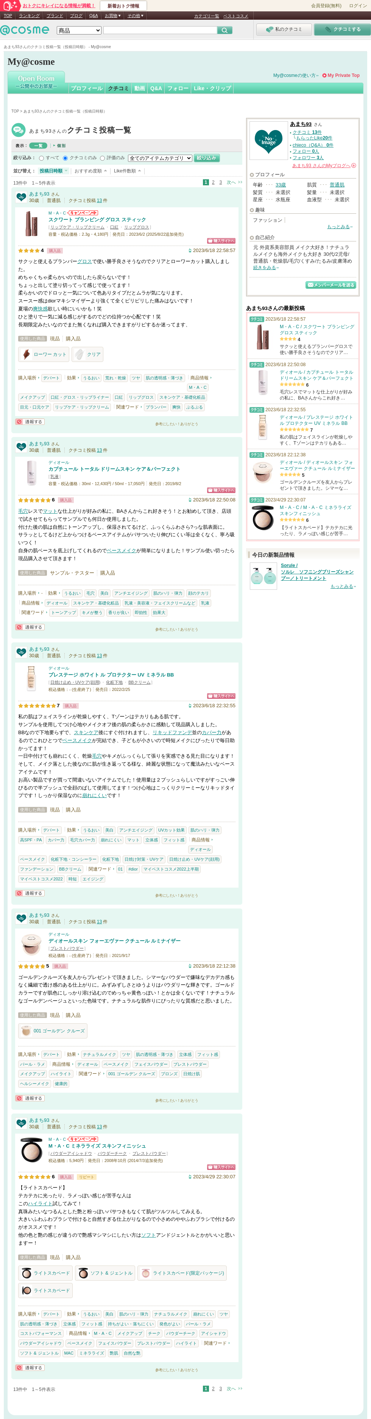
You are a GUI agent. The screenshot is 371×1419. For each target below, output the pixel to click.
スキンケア (86, 732)
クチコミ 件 (307, 132)
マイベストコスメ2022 (41, 879)
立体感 (151, 840)
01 (120, 869)
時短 (73, 879)
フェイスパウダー (151, 1064)
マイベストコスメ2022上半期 (171, 869)
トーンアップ (63, 612)
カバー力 (211, 732)
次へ (231, 182)
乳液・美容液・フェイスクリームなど (160, 603)
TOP (8, 15)
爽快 (176, 407)
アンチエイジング (131, 593)
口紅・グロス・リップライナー (80, 397)
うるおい (91, 378)
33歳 (281, 185)
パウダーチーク (112, 1153)
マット (50, 511)
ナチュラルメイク (99, 1054)
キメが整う (92, 612)
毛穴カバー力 (82, 840)
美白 (104, 593)
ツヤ (136, 378)
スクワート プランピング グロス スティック (97, 219)
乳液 (54, 476)
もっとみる (338, 226)
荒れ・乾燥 (115, 378)
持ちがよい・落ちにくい (131, 1324)
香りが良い (118, 612)
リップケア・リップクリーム (77, 227)
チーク (154, 1333)
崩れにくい (94, 795)
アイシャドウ (213, 1333)
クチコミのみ (83, 157)
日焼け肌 (191, 1073)
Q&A (93, 15)
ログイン (358, 5)
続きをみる (264, 267)
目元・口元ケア (34, 407)
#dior (133, 869)
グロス (84, 261)
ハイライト (61, 1073)
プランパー (156, 407)
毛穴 (23, 511)
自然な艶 (132, 1353)
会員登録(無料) (326, 5)
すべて (52, 157)
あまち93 (80, 131)
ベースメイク (121, 550)
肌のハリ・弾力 (167, 593)
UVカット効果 (171, 830)
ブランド (55, 15)
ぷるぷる (194, 407)
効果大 (159, 612)
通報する (30, 421)
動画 (139, 88)
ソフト (148, 1235)
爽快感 (40, 309)
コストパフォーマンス (41, 1333)
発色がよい (169, 1324)
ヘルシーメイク (34, 1083)
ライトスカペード (45, 1273)
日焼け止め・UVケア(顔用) (75, 682)
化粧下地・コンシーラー (74, 859)
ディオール (58, 462)
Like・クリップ (212, 88)
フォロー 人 (306, 151)
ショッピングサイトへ (221, 241)
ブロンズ (169, 1073)
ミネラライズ (91, 1353)
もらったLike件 (314, 138)
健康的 (61, 1083)
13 (99, 200)
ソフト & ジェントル (105, 1273)
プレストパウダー (67, 948)
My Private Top (344, 75)
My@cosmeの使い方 (294, 75)
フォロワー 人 (308, 157)
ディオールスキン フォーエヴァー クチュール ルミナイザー (114, 941)
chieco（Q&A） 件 (313, 145)
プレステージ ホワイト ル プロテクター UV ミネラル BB (111, 675)
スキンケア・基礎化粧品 (182, 397)
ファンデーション (36, 869)
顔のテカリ (198, 593)
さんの (324, 165)
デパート (51, 378)
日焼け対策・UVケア (144, 859)
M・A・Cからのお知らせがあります (82, 212)
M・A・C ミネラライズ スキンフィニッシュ (97, 1146)
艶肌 (114, 1353)
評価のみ (116, 157)
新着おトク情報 (123, 6)
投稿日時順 (51, 171)
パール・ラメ (32, 1064)
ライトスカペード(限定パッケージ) (182, 1273)
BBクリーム (139, 682)
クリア (87, 354)
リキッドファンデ (172, 732)
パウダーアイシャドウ (71, 1153)
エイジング (93, 879)
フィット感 (174, 840)
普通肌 (337, 185)
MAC (69, 1353)
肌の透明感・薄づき (164, 378)
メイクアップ (32, 397)
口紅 (114, 227)
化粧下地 (114, 682)
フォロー (178, 88)
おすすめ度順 (88, 171)
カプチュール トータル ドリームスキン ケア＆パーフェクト (114, 469)
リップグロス (136, 227)
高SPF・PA (31, 840)
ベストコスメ (235, 16)
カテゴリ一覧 (206, 16)
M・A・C (57, 213)
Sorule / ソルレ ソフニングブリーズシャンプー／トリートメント (317, 572)
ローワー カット (44, 354)
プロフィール (87, 88)
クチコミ (118, 88)
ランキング (29, 15)
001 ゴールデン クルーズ (53, 1031)
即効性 (141, 612)
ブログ (76, 15)
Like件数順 (125, 171)
